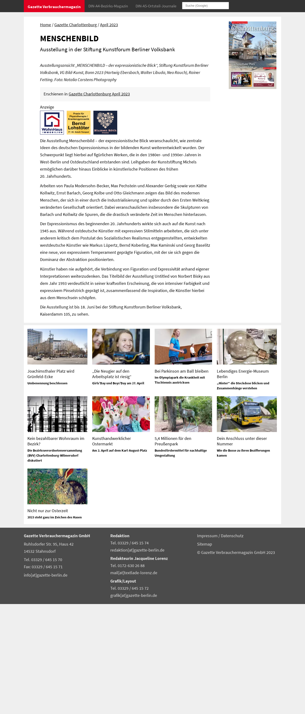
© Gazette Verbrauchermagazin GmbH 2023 (236, 662)
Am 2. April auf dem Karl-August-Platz (119, 560)
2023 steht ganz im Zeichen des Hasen (54, 627)
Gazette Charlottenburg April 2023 (99, 204)
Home (45, 24)
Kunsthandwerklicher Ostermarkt (111, 551)
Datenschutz (232, 645)
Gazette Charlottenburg (75, 24)
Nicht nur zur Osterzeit (47, 620)
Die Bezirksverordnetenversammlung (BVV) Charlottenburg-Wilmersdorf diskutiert (54, 565)
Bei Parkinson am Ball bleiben (181, 481)
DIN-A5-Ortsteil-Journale (156, 6)
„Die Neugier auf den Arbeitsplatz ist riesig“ (112, 483)
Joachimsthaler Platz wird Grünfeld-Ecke (50, 483)
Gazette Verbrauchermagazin (54, 6)
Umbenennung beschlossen (47, 493)
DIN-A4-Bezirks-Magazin (108, 6)
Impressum (208, 645)
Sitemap (204, 654)
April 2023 (109, 24)
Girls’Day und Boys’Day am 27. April (118, 493)
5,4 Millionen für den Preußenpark (173, 551)
